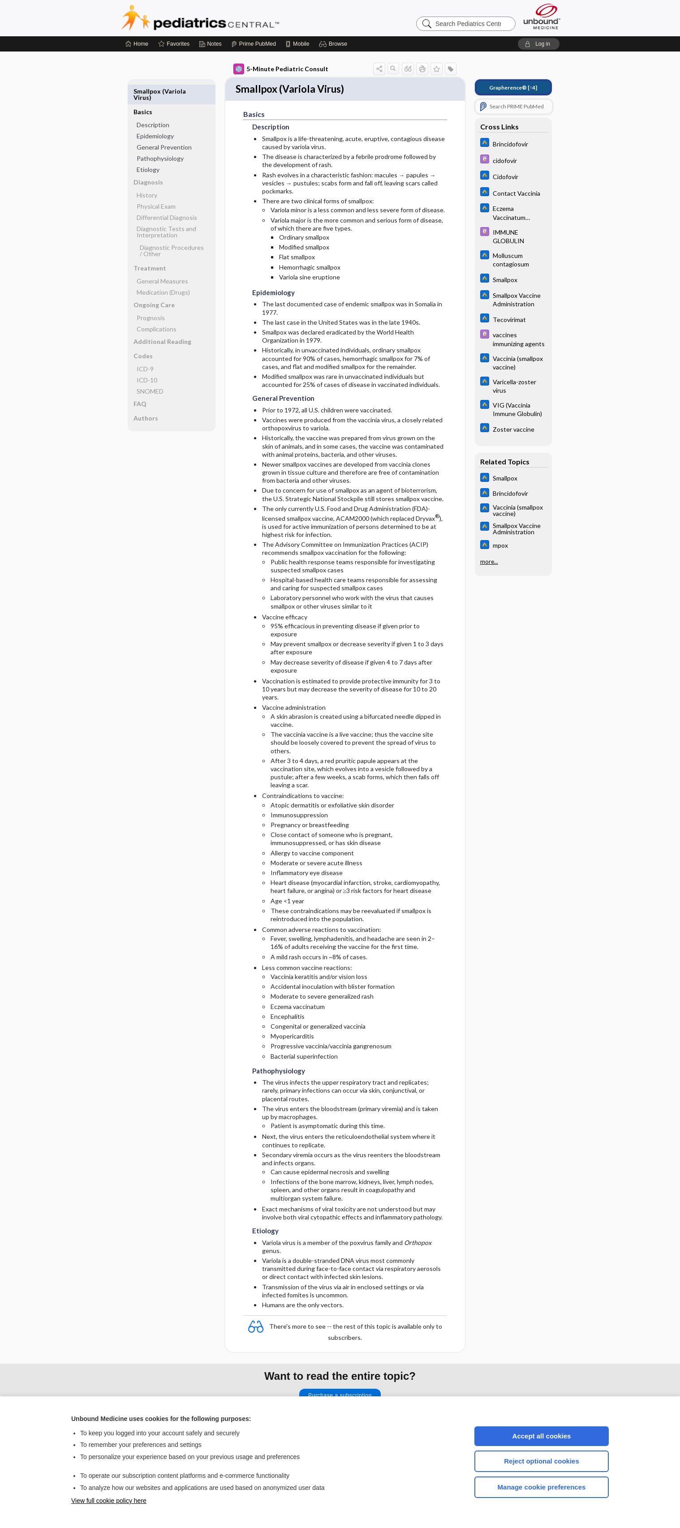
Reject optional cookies (541, 1461)
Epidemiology (155, 115)
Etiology (148, 149)
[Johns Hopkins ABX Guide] (513, 143)
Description (153, 104)
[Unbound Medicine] (542, 16)
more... (489, 561)
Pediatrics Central (232, 17)
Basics (142, 91)
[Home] (136, 44)
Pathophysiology (160, 138)
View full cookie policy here (108, 1500)
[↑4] (513, 87)
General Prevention (164, 126)
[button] (334, 44)
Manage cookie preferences (542, 1487)
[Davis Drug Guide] (513, 160)
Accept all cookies (541, 1436)
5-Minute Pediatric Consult (280, 69)
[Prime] (253, 44)
